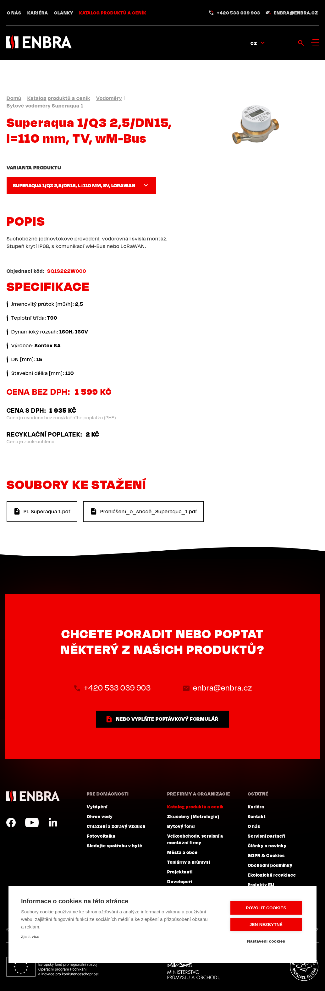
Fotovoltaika (101, 836)
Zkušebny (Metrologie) (193, 816)
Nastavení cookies (266, 941)
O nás (14, 12)
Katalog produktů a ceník (112, 12)
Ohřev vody (100, 816)
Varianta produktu (34, 167)
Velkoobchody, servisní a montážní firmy (195, 839)
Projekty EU (261, 884)
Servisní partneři (266, 836)
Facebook (11, 822)
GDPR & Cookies (266, 855)
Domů (14, 98)
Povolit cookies (266, 908)
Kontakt (257, 816)
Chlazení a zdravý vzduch (116, 826)
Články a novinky (267, 845)
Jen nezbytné (266, 924)
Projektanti (180, 871)
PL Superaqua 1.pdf (47, 511)
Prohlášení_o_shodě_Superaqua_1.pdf (148, 511)
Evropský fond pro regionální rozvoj (52, 967)
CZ (254, 43)
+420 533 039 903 (238, 12)
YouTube (32, 822)
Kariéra (37, 12)
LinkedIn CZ (53, 822)
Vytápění (97, 806)
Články (63, 12)
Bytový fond (181, 826)
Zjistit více (30, 936)
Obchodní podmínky (270, 865)
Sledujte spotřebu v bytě (114, 845)
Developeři (179, 881)
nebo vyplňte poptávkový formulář (167, 719)
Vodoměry (109, 98)
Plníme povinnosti (304, 967)
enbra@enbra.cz (296, 12)
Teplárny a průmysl (188, 862)
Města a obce (182, 852)
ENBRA (33, 796)
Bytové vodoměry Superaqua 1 (45, 105)
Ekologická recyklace (272, 875)
